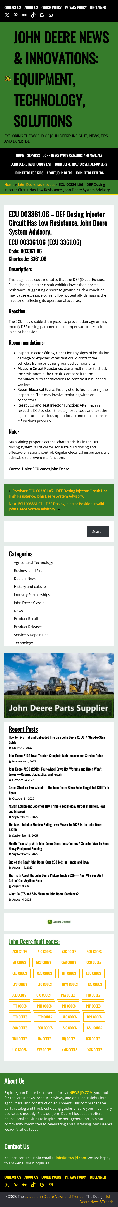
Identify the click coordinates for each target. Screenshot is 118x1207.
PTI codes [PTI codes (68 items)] (69, 1006)
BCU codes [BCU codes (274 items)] (94, 951)
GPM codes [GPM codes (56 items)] (70, 984)
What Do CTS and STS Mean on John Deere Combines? (44, 893)
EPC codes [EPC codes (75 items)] (19, 984)
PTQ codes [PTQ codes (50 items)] (19, 1017)
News (18, 610)
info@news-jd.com (71, 1157)
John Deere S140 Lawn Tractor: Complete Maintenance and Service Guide (56, 755)
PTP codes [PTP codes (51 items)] (93, 1006)
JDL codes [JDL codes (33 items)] (19, 995)
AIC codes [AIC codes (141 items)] (45, 951)
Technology (23, 642)
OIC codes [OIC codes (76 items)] (43, 995)
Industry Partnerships (32, 594)
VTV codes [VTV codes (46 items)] (44, 1049)
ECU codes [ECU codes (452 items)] (93, 973)
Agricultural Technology (33, 562)
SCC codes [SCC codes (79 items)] (19, 1027)
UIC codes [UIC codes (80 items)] (19, 1049)
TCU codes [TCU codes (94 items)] (19, 1038)
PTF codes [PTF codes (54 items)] (19, 1006)
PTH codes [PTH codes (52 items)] (44, 1006)
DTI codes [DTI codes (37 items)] (69, 973)
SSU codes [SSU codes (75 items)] (94, 1027)
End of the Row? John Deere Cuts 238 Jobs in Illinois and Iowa (49, 862)
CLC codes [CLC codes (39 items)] (19, 973)
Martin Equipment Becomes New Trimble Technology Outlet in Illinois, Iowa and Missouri (57, 809)
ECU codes (41, 469)
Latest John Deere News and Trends (54, 1196)
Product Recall (26, 618)
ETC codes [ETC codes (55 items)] (44, 984)
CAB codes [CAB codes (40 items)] (68, 962)
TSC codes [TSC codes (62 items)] (93, 1038)
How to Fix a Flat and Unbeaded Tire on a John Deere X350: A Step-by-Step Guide (57, 740)
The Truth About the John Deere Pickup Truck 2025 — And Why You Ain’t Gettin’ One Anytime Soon (56, 878)
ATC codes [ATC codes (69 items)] (69, 951)
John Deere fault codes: (34, 941)
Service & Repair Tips (31, 634)
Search (98, 531)
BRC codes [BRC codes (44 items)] (43, 962)
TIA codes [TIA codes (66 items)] (44, 1038)
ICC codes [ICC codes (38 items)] (95, 984)
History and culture (30, 586)
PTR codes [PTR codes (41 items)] (45, 1017)
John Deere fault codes (36, 184)
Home (20, 155)
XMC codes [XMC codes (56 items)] (69, 1049)
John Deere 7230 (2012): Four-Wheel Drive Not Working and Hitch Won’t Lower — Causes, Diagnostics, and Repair (55, 771)
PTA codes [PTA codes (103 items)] (68, 995)
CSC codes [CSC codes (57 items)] (44, 973)
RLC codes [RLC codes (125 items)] (69, 1017)
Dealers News (25, 578)
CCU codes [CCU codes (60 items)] (93, 962)
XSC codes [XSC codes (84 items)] (94, 1049)
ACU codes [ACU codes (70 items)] (19, 951)
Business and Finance (31, 570)
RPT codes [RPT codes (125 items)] (94, 1017)
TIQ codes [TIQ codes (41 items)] (68, 1038)
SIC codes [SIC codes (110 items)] (70, 1027)
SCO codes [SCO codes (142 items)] (45, 1027)
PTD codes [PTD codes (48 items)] (93, 995)
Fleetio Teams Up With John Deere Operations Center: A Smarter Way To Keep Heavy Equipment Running (59, 846)
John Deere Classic (29, 602)
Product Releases (28, 626)
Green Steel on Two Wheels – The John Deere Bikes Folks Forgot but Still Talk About (59, 790)
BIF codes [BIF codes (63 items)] (19, 962)
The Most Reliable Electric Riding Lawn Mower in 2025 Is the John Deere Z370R (55, 827)
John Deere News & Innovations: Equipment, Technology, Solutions (61, 79)
